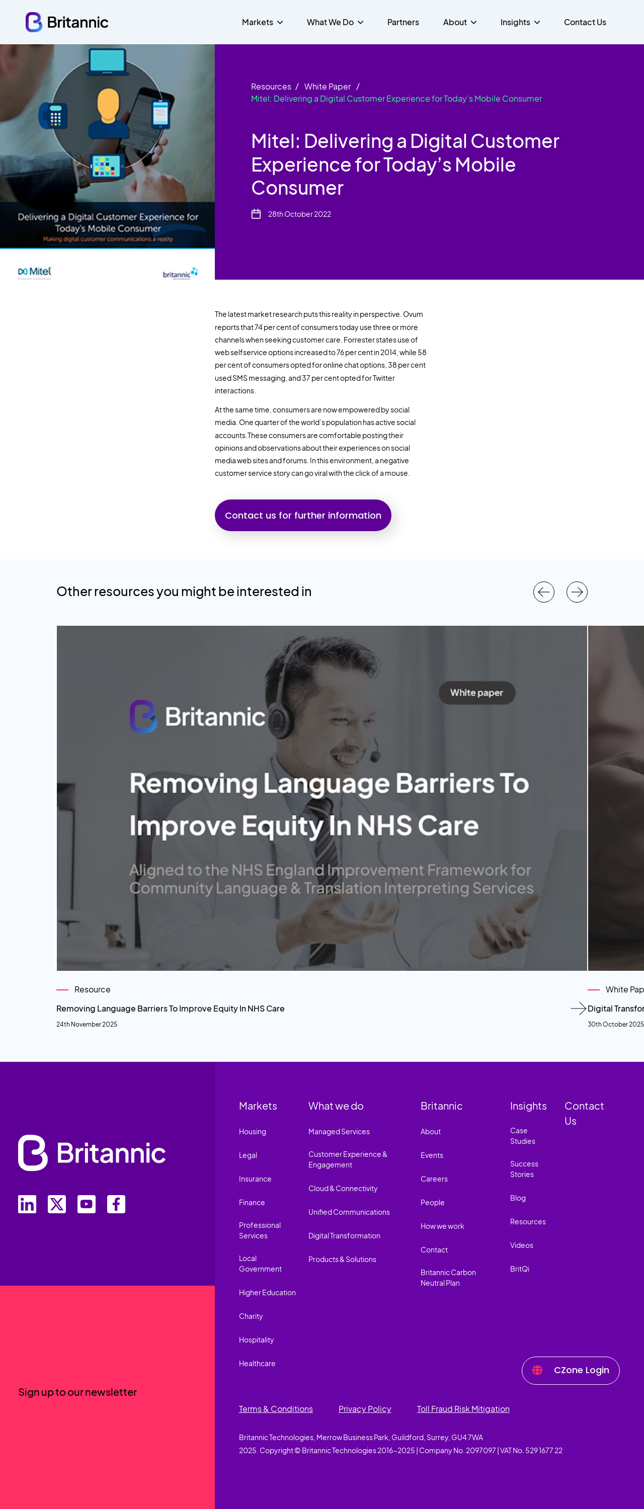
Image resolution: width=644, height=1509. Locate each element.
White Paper (327, 86)
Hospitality (256, 1339)
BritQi (519, 1268)
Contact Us (585, 22)
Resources (271, 86)
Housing (252, 1131)
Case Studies (522, 1135)
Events (432, 1154)
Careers (434, 1178)
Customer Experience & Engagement (347, 1159)
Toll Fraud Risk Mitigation (463, 1408)
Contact (434, 1249)
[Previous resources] (543, 592)
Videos (521, 1244)
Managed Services (339, 1131)
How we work (442, 1225)
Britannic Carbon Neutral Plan (448, 1277)
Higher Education (267, 1292)
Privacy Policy (365, 1408)
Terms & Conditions (276, 1408)
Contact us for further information (303, 515)
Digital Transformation (344, 1235)
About (431, 1131)
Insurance (255, 1178)
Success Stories (524, 1169)
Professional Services (260, 1230)
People (433, 1202)
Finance (252, 1202)
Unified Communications (349, 1211)
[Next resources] (577, 592)
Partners (403, 22)
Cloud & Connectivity (343, 1188)
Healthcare (257, 1363)
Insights (528, 1105)
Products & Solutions (342, 1259)
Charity (251, 1315)
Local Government (260, 1263)
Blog (518, 1197)
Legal (248, 1154)
